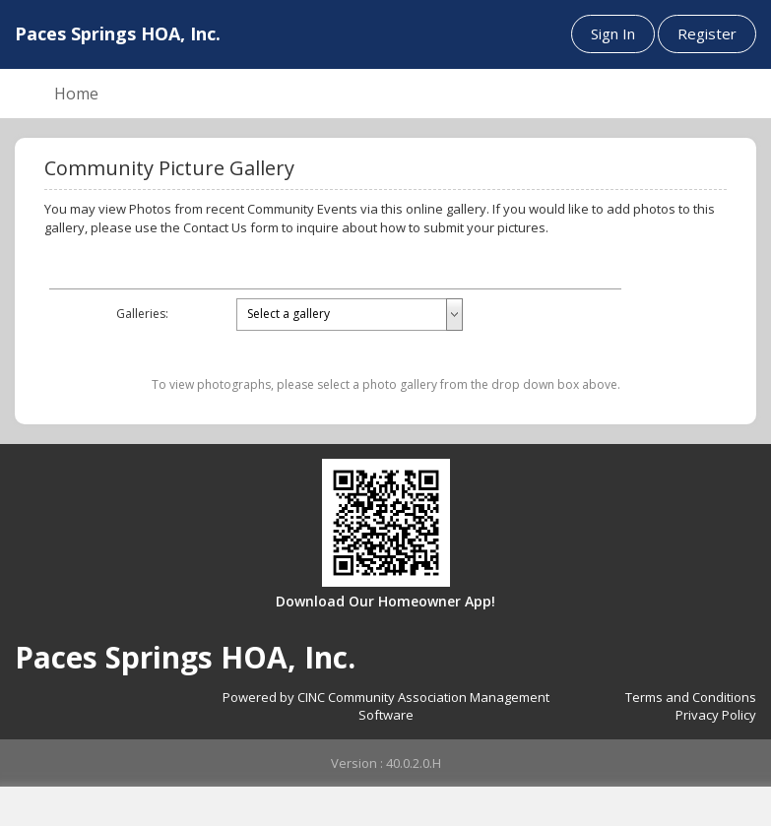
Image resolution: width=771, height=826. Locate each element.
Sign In (613, 33)
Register (707, 33)
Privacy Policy (715, 715)
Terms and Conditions (690, 697)
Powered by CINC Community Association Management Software (386, 706)
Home (76, 93)
